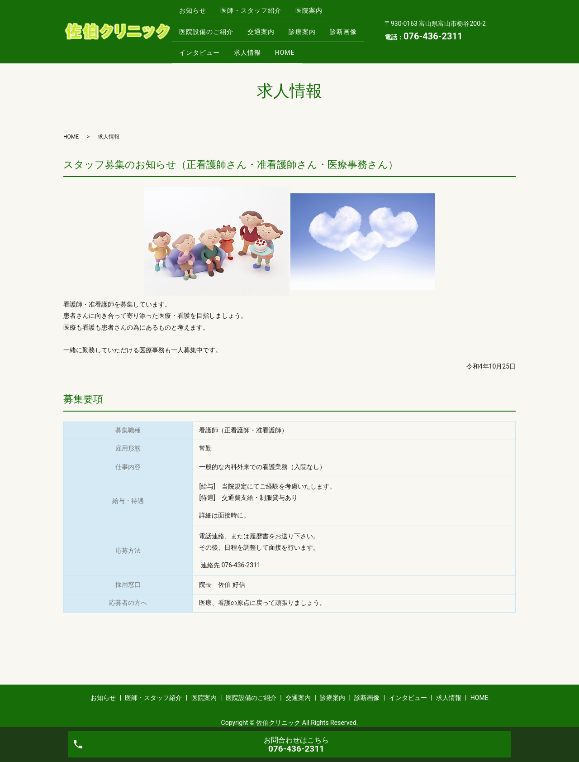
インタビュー (248, 40)
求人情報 (300, 40)
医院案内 (321, 12)
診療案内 (314, 26)
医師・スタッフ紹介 (258, 12)
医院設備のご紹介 (208, 26)
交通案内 (268, 26)
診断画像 (195, 40)
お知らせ (195, 12)
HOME (343, 40)
